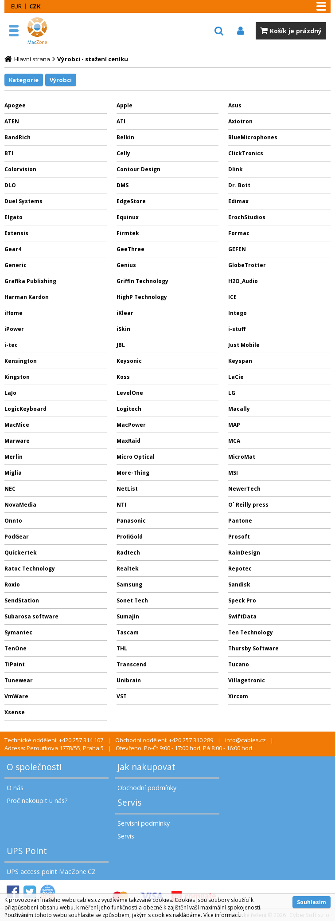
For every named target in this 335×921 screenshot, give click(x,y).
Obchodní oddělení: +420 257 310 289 (164, 740)
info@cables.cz (245, 740)
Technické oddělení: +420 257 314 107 (53, 740)
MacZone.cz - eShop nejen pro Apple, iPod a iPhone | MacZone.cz (46, 30)
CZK (34, 6)
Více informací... (223, 915)
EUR (16, 6)
